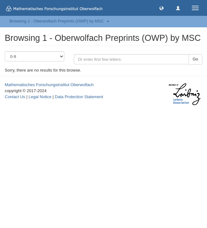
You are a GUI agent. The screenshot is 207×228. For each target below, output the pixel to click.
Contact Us (15, 96)
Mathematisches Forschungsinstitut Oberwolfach (49, 84)
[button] (161, 8)
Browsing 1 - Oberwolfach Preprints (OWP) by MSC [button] (59, 21)
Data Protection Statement (79, 96)
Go (195, 59)
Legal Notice (40, 96)
